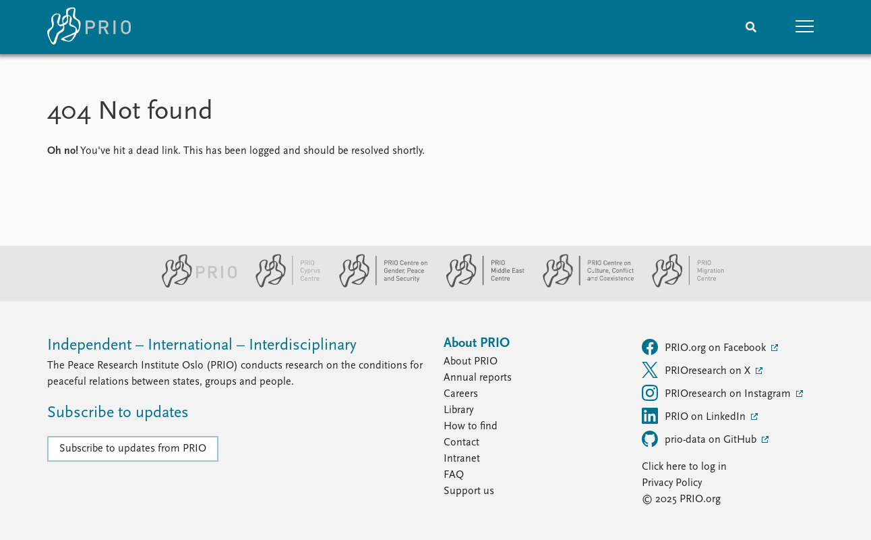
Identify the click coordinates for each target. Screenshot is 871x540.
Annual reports (478, 378)
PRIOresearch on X (697, 370)
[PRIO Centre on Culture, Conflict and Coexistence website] (583, 284)
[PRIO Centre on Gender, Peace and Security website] (377, 284)
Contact (461, 442)
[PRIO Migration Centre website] (681, 284)
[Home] (89, 27)
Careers (461, 394)
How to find (471, 426)
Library (458, 410)
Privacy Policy (672, 483)
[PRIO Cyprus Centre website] (282, 284)
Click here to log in (684, 467)
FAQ (454, 475)
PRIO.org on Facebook (705, 347)
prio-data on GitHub (700, 439)
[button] (805, 27)
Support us (469, 491)
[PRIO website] (194, 284)
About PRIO (471, 361)
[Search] (751, 27)
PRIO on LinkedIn (695, 416)
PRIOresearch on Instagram (717, 393)
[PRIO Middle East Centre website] (479, 284)
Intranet (462, 459)
